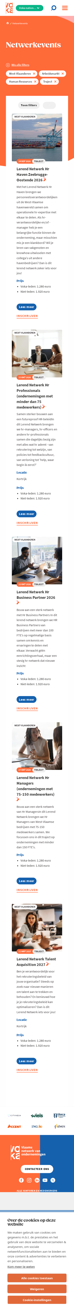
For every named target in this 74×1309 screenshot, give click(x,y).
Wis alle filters (20, 65)
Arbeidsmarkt (50, 73)
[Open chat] (55, 8)
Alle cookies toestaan (37, 1278)
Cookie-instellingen (37, 1300)
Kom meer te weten (21, 1267)
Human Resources (20, 81)
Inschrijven (27, 316)
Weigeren (37, 1289)
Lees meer (27, 307)
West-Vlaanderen (20, 73)
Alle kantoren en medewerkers (37, 1190)
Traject (47, 81)
